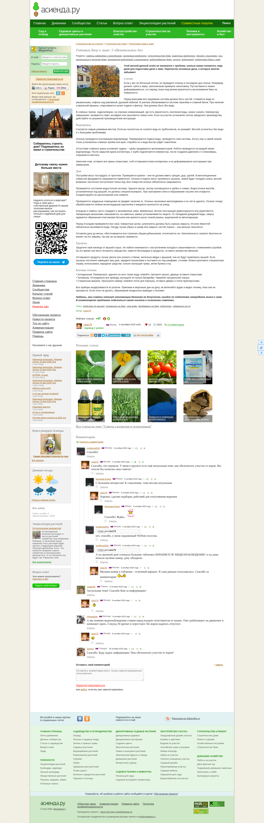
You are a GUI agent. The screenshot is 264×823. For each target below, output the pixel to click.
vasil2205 (91, 587)
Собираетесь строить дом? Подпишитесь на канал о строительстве (48, 146)
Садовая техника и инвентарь (134, 772)
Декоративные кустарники (129, 739)
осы (220, 56)
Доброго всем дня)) (41, 388)
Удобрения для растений (86, 766)
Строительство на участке (158, 33)
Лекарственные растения (53, 776)
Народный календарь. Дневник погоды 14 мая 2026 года (47, 381)
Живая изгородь (168, 751)
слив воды (132, 306)
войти (84, 689)
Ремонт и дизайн (205, 739)
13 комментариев (176, 325)
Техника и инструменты (195, 33)
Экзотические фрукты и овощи (131, 755)
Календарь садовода (51, 768)
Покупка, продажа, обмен (53, 779)
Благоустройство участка (125, 33)
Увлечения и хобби (206, 772)
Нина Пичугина (107, 812)
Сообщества (81, 23)
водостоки (166, 306)
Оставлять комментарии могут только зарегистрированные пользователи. (110, 675)
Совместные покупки (197, 23)
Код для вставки (145, 335)
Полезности (47, 760)
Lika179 (87, 311)
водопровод (188, 59)
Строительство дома (116, 44)
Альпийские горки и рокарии (174, 747)
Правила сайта (42, 332)
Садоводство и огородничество (92, 731)
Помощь (38, 336)
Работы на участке (206, 760)
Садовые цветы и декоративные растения (75, 33)
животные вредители (183, 56)
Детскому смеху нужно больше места (51, 166)
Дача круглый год (206, 764)
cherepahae (92, 616)
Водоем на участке (170, 743)
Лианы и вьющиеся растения (131, 751)
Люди (36, 302)
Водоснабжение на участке (174, 778)
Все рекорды (38, 460)
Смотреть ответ (40, 579)
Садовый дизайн (169, 763)
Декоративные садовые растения (136, 731)
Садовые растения (83, 747)
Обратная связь (86, 803)
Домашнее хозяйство (210, 756)
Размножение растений (85, 755)
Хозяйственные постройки (210, 743)
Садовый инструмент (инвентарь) (133, 779)
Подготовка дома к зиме (141, 44)
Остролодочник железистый (46, 528)
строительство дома (159, 56)
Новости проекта (43, 319)
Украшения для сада (171, 774)
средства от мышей (93, 306)
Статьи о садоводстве (51, 743)
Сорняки (77, 759)
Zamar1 (90, 649)
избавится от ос (182, 306)
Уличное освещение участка (174, 759)
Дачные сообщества (50, 739)
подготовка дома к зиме (207, 59)
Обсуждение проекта (46, 315)
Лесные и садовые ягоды (86, 739)
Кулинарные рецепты (208, 776)
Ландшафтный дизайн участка (176, 735)
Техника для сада (125, 776)
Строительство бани (207, 747)
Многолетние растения (127, 747)
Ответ (101, 531)
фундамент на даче (148, 306)
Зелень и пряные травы (85, 743)
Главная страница (44, 281)
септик (176, 59)
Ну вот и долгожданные (43, 412)
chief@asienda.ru (124, 812)
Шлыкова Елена (103, 479)
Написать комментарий (91, 442)
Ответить (91, 456)
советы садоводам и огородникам (104, 56)
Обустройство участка (173, 731)
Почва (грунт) (80, 770)
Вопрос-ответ (123, 23)
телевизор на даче (115, 306)
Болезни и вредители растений (89, 774)
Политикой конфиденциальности (45, 100)
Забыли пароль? (39, 71)
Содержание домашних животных (214, 768)
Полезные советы (49, 783)
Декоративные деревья (128, 735)
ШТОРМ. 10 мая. (40, 375)
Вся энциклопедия (41, 562)
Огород (77, 735)
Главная (39, 23)
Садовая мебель (169, 770)
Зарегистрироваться (90, 685)
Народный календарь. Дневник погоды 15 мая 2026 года (47, 368)
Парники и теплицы (83, 778)
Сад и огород (43, 33)
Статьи (102, 23)
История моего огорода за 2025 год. (49, 418)
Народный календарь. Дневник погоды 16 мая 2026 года (47, 360)
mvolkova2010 (93, 448)
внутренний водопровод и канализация (128, 59)
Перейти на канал (49, 262)
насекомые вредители (135, 56)
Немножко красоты (41, 407)
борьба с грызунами (206, 56)
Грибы (76, 763)
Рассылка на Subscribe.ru (186, 718)
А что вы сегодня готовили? (45, 394)
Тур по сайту (40, 323)
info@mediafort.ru (147, 817)
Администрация (43, 327)
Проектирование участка (173, 766)
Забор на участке (169, 755)
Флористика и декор (126, 763)
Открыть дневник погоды (43, 500)
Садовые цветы (124, 743)
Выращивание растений (85, 751)
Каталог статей (42, 293)
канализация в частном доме (91, 59)
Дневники (59, 23)
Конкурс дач (40, 306)
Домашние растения (126, 759)
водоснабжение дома (160, 59)
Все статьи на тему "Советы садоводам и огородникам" (114, 426)
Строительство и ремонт (212, 731)
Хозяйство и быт (224, 33)
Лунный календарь (50, 772)
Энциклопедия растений (157, 23)
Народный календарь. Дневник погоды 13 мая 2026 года (47, 400)
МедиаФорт (59, 809)
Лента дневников (49, 735)
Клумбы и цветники (170, 739)
